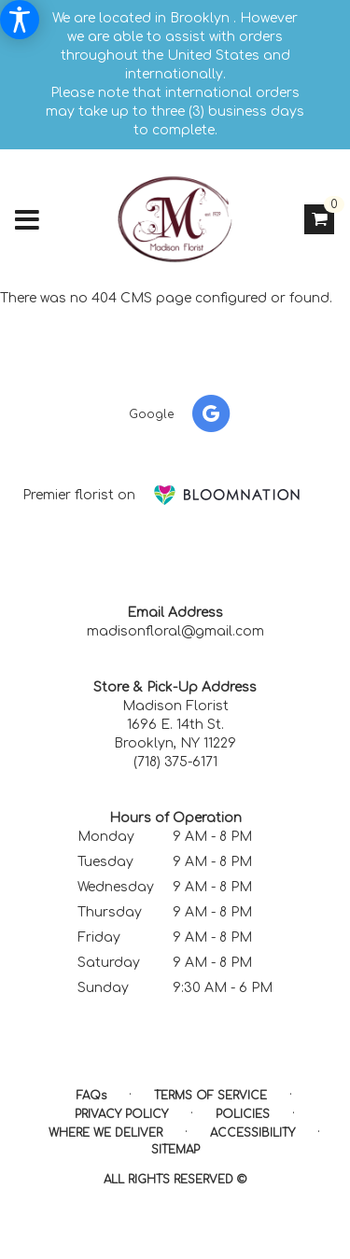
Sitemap (175, 1149)
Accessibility (252, 1133)
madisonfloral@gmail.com (175, 631)
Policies (243, 1114)
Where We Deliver (105, 1133)
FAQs (91, 1095)
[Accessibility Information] (19, 19)
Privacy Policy (121, 1114)
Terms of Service (210, 1095)
